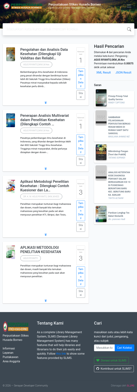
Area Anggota (11, 361)
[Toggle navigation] (129, 5)
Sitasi (81, 95)
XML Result (103, 72)
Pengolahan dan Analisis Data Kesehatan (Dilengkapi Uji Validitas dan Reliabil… (44, 53)
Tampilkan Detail (80, 79)
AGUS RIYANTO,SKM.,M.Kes (36, 64)
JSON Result (123, 72)
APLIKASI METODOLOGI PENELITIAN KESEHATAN (40, 249)
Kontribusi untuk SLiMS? (113, 368)
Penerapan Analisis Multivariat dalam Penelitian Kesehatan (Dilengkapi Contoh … (44, 119)
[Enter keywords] (104, 347)
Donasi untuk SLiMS (111, 360)
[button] (46, 103)
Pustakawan (10, 357)
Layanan (8, 352)
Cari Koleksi (124, 347)
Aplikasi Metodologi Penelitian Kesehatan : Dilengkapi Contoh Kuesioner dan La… (44, 185)
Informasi (9, 348)
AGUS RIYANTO (30, 258)
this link (61, 353)
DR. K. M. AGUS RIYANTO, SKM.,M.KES (41, 196)
